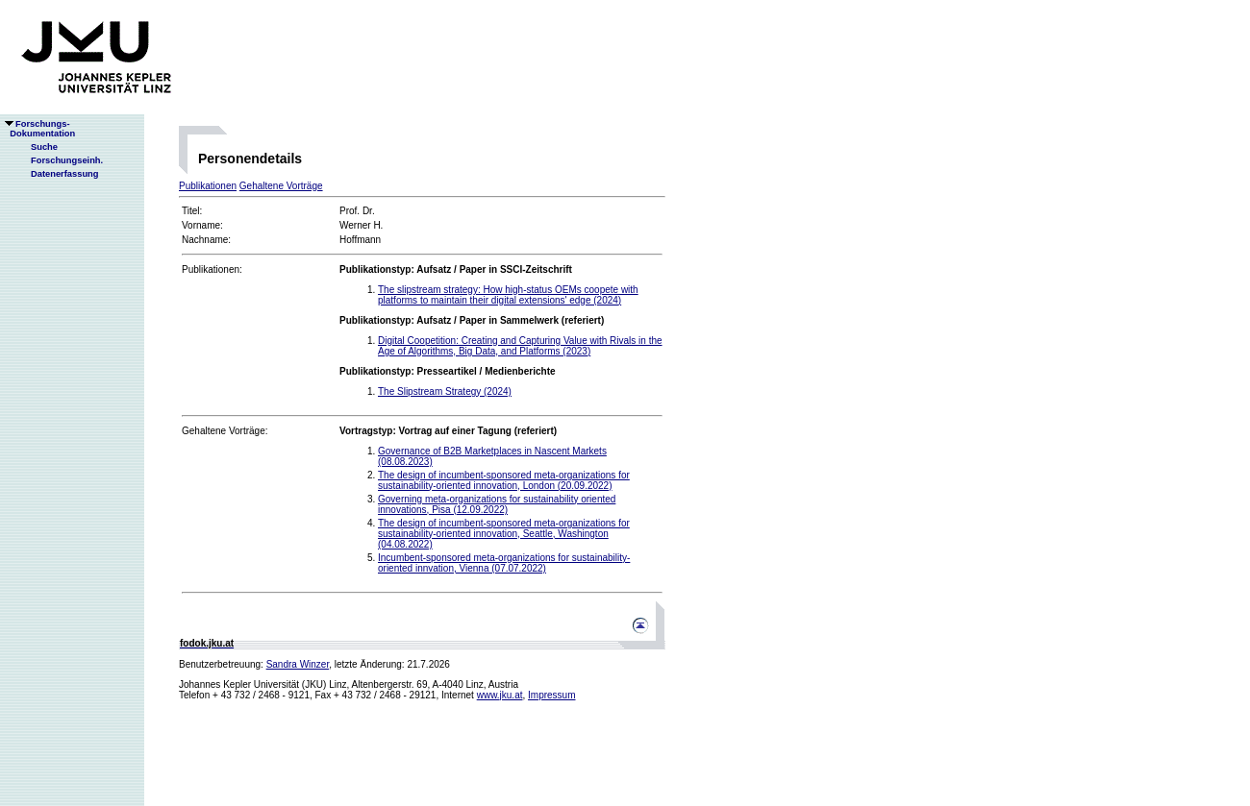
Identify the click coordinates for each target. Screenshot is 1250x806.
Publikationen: (212, 269)
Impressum (551, 695)
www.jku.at (500, 695)
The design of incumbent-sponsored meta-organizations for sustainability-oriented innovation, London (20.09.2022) (504, 480)
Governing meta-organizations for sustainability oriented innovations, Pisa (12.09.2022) (496, 504)
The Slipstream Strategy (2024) (445, 391)
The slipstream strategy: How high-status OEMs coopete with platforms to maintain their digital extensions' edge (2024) (508, 294)
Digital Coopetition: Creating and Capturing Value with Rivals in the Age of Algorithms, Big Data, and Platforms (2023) (520, 345)
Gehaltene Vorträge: (225, 431)
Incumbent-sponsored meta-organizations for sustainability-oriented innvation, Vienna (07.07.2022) (504, 563)
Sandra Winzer (298, 664)
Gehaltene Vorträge (281, 186)
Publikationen (208, 186)
